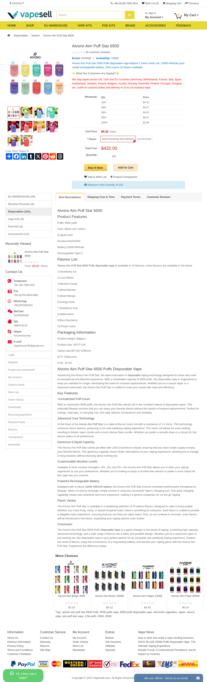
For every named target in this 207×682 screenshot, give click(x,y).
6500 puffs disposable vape (136, 612)
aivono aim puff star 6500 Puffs (80, 612)
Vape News (146, 632)
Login (11, 354)
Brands (109, 637)
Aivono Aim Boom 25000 (109, 595)
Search (35, 35)
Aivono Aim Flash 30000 (185, 595)
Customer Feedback (19, 653)
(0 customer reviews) (98, 52)
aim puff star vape (72, 616)
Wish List (13, 392)
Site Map (45, 649)
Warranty (45, 641)
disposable (133, 375)
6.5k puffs (90, 616)
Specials (110, 649)
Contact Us (46, 637)
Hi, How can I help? (23, 675)
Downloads (14, 407)
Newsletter (14, 444)
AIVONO (86, 58)
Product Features (72, 216)
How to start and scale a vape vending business (166, 637)
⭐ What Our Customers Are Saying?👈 (95, 73)
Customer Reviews (158, 196)
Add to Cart (125, 167)
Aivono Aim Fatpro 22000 (147, 595)
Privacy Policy (15, 645)
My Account (15, 377)
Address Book (16, 384)
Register (13, 362)
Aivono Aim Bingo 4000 (71, 595)
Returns (12, 429)
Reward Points (16, 422)
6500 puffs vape (109, 612)
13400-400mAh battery (98, 486)
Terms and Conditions (20, 649)
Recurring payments (20, 414)
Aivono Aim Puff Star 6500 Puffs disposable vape (85, 265)
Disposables (21, 35)
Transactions (15, 437)
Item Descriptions (70, 197)
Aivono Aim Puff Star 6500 (58, 35)
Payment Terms (130, 196)
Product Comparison (123, 176)
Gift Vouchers (113, 641)
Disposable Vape (110, 529)
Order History (16, 399)
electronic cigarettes (165, 612)
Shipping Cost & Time (101, 196)
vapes (181, 612)
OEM (101, 616)
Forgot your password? (21, 369)
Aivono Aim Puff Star (90, 424)
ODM (108, 616)
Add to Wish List (95, 176)
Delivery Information (19, 641)
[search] (129, 15)
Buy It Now (95, 167)
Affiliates (110, 645)
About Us (12, 637)
